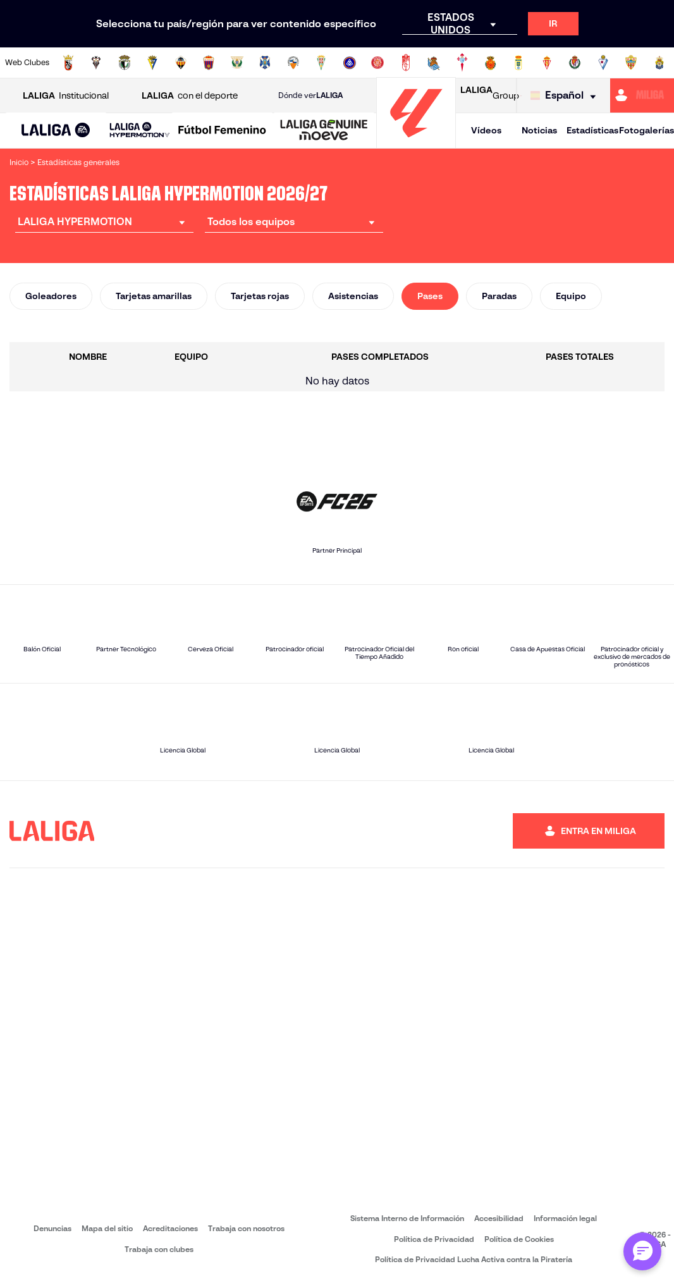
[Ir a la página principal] (416, 142)
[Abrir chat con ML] (642, 1251)
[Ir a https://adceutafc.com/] (68, 62)
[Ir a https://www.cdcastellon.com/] (180, 62)
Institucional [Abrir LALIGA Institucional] (66, 95)
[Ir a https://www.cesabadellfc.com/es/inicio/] (293, 62)
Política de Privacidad (434, 1239)
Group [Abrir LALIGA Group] (489, 95)
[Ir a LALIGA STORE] (521, 95)
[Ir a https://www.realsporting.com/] (546, 62)
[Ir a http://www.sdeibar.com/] (603, 62)
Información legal (565, 1218)
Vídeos (486, 130)
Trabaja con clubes (159, 1249)
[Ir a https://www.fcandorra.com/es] (349, 62)
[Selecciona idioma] (566, 96)
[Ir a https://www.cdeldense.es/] (208, 62)
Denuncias (52, 1228)
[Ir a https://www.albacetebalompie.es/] (96, 62)
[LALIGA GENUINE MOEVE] (324, 131)
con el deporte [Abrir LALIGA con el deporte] (190, 95)
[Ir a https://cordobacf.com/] (321, 62)
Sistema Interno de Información (407, 1218)
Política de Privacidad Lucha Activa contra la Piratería (473, 1259)
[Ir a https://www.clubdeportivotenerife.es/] (264, 62)
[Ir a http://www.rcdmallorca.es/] (490, 62)
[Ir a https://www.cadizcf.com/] (152, 62)
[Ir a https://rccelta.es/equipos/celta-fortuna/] (462, 62)
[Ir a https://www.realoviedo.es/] (518, 62)
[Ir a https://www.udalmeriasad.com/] (631, 62)
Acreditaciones (170, 1228)
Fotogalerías (646, 130)
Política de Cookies (519, 1239)
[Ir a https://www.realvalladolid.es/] (574, 62)
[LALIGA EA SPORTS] (56, 131)
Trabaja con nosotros (246, 1228)
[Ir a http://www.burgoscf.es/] (124, 62)
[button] (56, 130)
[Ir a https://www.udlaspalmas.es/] (659, 62)
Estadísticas (592, 130)
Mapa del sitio (107, 1228)
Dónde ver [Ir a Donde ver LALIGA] (310, 95)
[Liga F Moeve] (222, 131)
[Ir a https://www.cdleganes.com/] (237, 62)
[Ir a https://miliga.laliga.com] (642, 95)
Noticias (539, 130)
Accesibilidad (499, 1218)
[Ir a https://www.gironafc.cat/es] (377, 62)
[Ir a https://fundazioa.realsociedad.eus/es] (433, 62)
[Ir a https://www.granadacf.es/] (405, 62)
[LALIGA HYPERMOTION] (139, 130)
